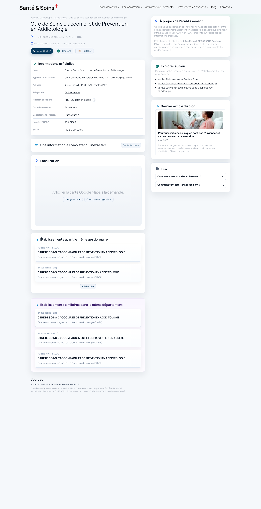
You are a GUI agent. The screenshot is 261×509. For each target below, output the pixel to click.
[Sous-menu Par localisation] (141, 7)
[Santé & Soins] (39, 7)
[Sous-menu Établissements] (118, 7)
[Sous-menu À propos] (231, 7)
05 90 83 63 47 (72, 92)
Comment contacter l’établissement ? (178, 184)
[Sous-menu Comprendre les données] (207, 7)
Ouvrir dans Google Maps (99, 199)
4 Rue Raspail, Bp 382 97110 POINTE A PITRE (58, 37)
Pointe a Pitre (60, 17)
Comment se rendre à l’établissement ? (179, 176)
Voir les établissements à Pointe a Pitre (177, 79)
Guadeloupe (46, 17)
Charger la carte (72, 199)
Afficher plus (88, 286)
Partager (85, 51)
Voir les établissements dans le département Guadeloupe (187, 83)
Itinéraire (64, 51)
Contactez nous (131, 145)
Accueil (34, 17)
